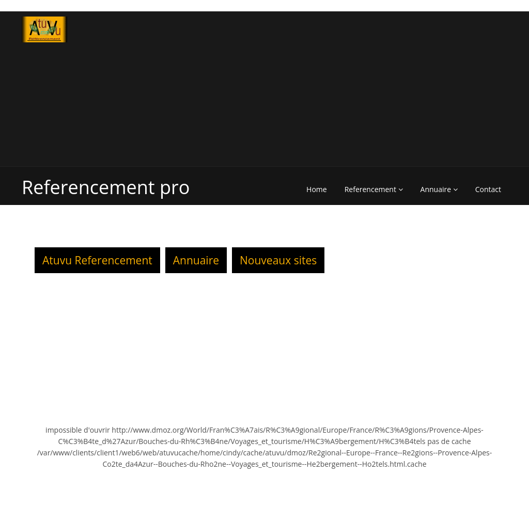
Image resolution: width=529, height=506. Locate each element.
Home (316, 189)
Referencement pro (106, 187)
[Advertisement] (389, 89)
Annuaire (439, 189)
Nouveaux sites (278, 260)
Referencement (374, 189)
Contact (488, 189)
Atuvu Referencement (97, 260)
